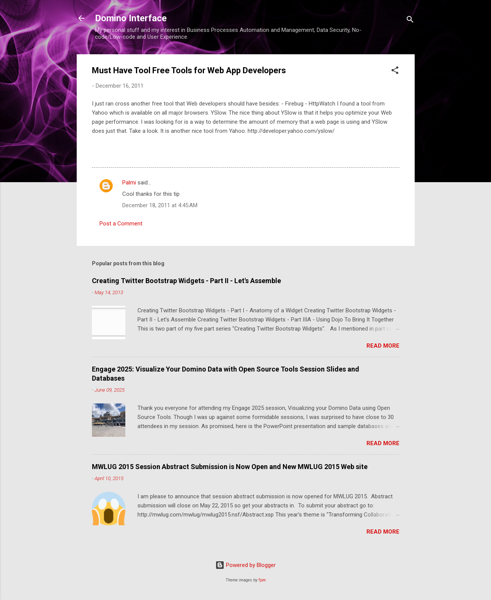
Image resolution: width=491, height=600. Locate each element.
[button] (394, 71)
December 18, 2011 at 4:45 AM (159, 205)
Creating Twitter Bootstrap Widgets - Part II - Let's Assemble (186, 281)
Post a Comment (120, 223)
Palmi (129, 182)
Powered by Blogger (245, 565)
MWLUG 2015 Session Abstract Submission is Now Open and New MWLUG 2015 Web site (230, 467)
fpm (262, 580)
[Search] (410, 20)
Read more (382, 345)
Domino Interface (131, 18)
